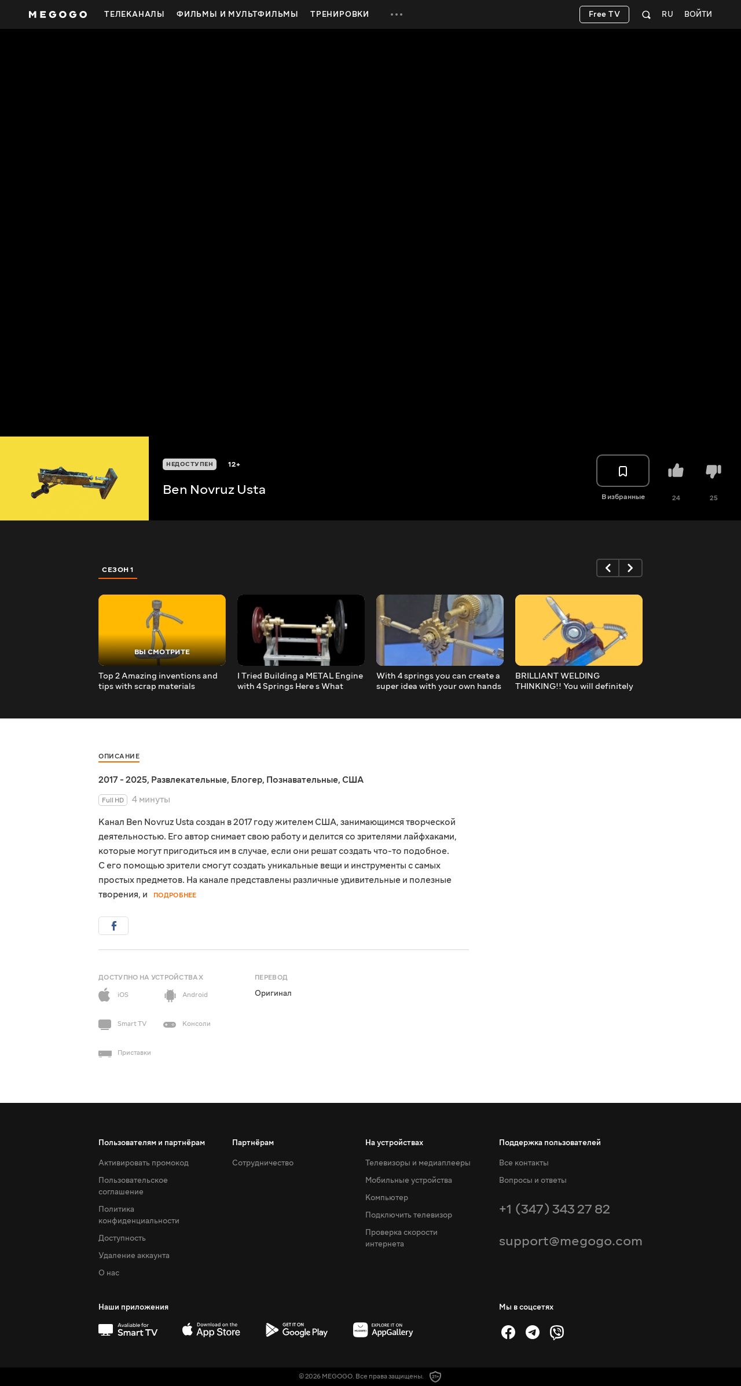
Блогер (246, 780)
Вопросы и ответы (533, 1180)
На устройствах (394, 1143)
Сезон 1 (118, 569)
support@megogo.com (571, 1241)
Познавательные (302, 780)
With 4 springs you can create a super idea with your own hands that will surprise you (438, 681)
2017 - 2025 (122, 780)
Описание (119, 756)
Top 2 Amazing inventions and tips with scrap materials (158, 681)
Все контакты (524, 1163)
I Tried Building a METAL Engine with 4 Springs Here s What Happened (300, 681)
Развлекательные (189, 780)
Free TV (605, 14)
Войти (698, 15)
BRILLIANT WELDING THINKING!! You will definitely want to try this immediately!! (574, 681)
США (353, 780)
